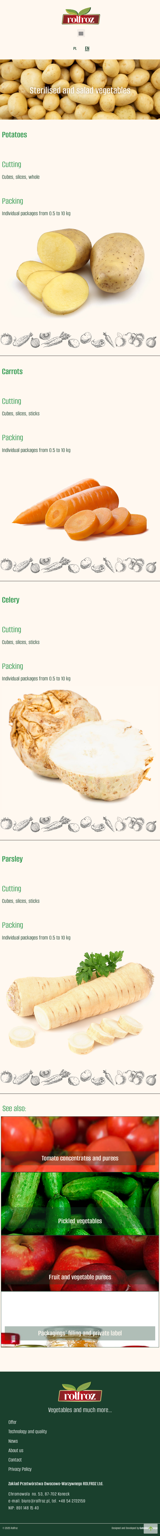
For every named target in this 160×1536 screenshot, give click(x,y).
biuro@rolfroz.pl (36, 1501)
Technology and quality (27, 1431)
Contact (15, 1459)
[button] (81, 33)
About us (15, 1450)
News (13, 1440)
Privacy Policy (20, 1469)
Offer (12, 1422)
